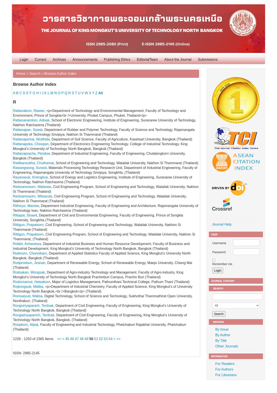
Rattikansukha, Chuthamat (33, 163)
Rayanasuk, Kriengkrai (30, 177)
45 (67, 339)
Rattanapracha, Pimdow (31, 153)
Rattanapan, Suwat (27, 130)
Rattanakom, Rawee (28, 111)
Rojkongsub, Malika (28, 286)
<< (59, 339)
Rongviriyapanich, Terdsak (33, 305)
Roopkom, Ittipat (25, 324)
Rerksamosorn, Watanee (32, 187)
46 (72, 339)
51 (96, 339)
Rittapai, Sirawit (25, 215)
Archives (59, 59)
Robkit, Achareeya (27, 244)
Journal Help (222, 224)
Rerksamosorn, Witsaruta (32, 196)
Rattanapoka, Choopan (31, 144)
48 (82, 339)
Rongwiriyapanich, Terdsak (33, 315)
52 (101, 339)
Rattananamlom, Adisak (31, 120)
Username (219, 243)
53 (106, 339)
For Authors (224, 369)
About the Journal (177, 59)
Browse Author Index (60, 73)
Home (21, 73)
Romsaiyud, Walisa (27, 296)
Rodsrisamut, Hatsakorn (31, 282)
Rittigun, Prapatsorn (28, 225)
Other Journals (226, 346)
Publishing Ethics (117, 59)
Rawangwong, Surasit (30, 168)
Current (40, 59)
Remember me (222, 264)
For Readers (225, 364)
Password (218, 252)
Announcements (85, 59)
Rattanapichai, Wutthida (31, 139)
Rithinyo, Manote (26, 206)
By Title (221, 340)
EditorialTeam (147, 59)
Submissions (208, 59)
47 (77, 339)
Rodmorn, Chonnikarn (30, 253)
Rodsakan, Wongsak (29, 272)
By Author (222, 335)
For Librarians (226, 375)
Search (34, 73)
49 (87, 339)
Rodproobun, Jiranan (29, 263)
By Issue (222, 329)
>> (118, 339)
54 (111, 339)
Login (24, 59)
